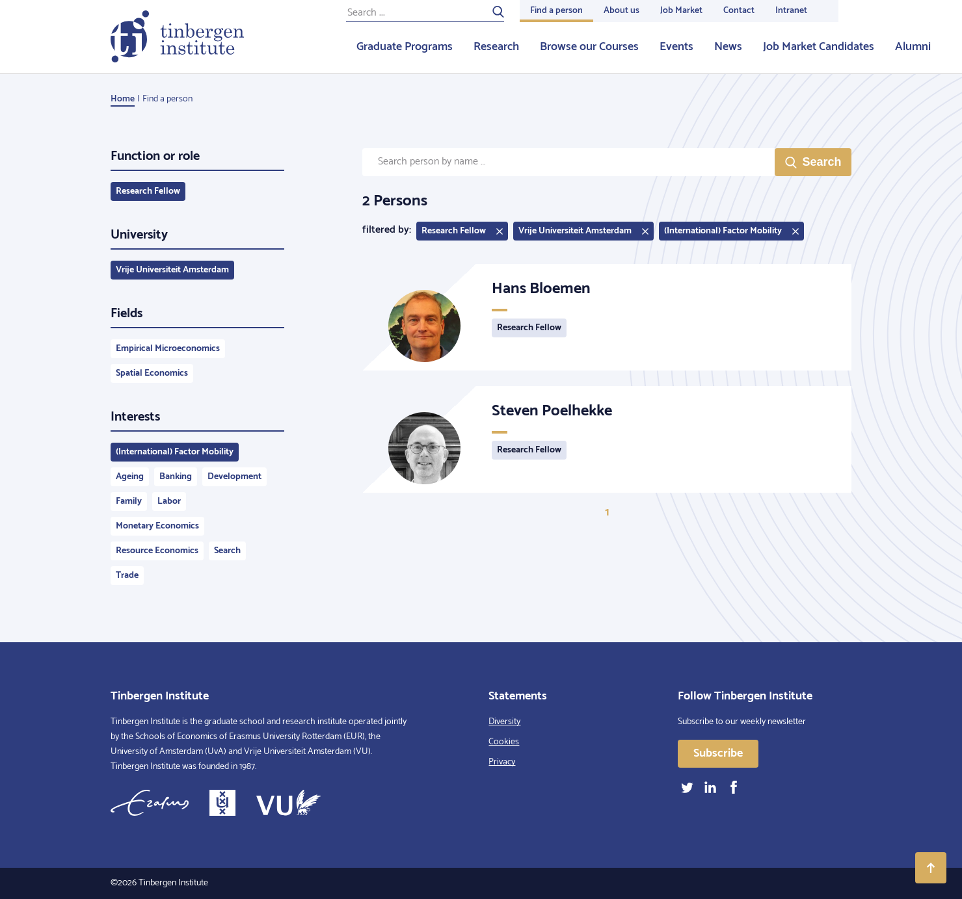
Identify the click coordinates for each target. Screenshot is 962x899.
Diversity (504, 721)
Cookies (503, 742)
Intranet (791, 10)
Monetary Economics (157, 526)
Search (227, 550)
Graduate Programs (404, 47)
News (728, 47)
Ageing (130, 476)
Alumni (913, 47)
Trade (127, 575)
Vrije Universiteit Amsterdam (172, 270)
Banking (175, 476)
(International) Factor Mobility (175, 452)
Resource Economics (157, 550)
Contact (739, 10)
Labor (169, 501)
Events (676, 47)
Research (496, 47)
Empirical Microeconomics (168, 348)
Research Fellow (148, 191)
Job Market (681, 10)
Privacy (501, 762)
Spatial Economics (152, 373)
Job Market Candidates (818, 47)
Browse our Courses (589, 47)
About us (621, 10)
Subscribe (718, 753)
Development (234, 476)
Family (129, 501)
